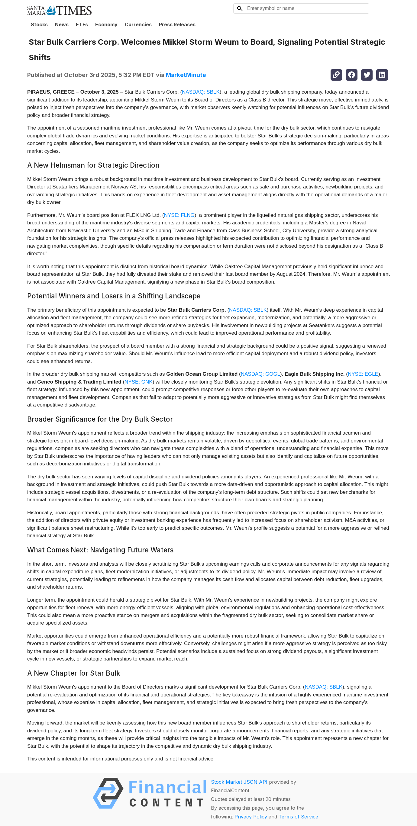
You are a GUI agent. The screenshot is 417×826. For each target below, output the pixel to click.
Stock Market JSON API (239, 782)
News (62, 24)
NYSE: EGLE (363, 374)
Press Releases (177, 24)
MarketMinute (186, 75)
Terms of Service (298, 817)
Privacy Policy (250, 817)
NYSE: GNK (138, 382)
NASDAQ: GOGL (260, 374)
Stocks (39, 24)
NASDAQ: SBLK (201, 92)
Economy (106, 24)
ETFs (82, 24)
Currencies (138, 24)
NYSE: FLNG (179, 215)
